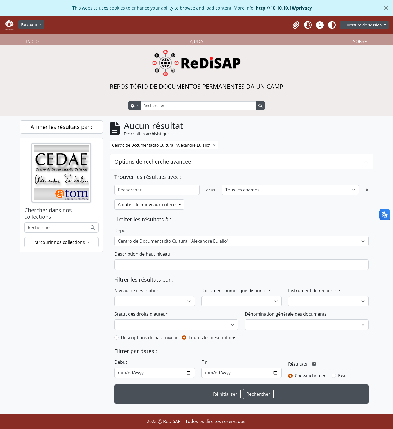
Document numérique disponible (235, 291)
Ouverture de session (363, 25)
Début (120, 362)
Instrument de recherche (314, 291)
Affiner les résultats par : (61, 127)
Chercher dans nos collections (48, 213)
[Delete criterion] (367, 190)
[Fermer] (386, 8)
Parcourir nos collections (59, 242)
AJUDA (196, 42)
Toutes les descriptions (212, 338)
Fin (204, 362)
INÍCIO (32, 42)
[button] (296, 25)
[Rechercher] (198, 105)
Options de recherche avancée (152, 161)
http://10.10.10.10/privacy (284, 8)
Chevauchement (311, 376)
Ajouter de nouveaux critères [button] (148, 205)
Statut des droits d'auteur (141, 314)
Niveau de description (136, 291)
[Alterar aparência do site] (332, 25)
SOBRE (360, 42)
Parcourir (30, 24)
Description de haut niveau (142, 254)
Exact (343, 376)
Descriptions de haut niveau (150, 338)
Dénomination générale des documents (286, 314)
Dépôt (120, 230)
